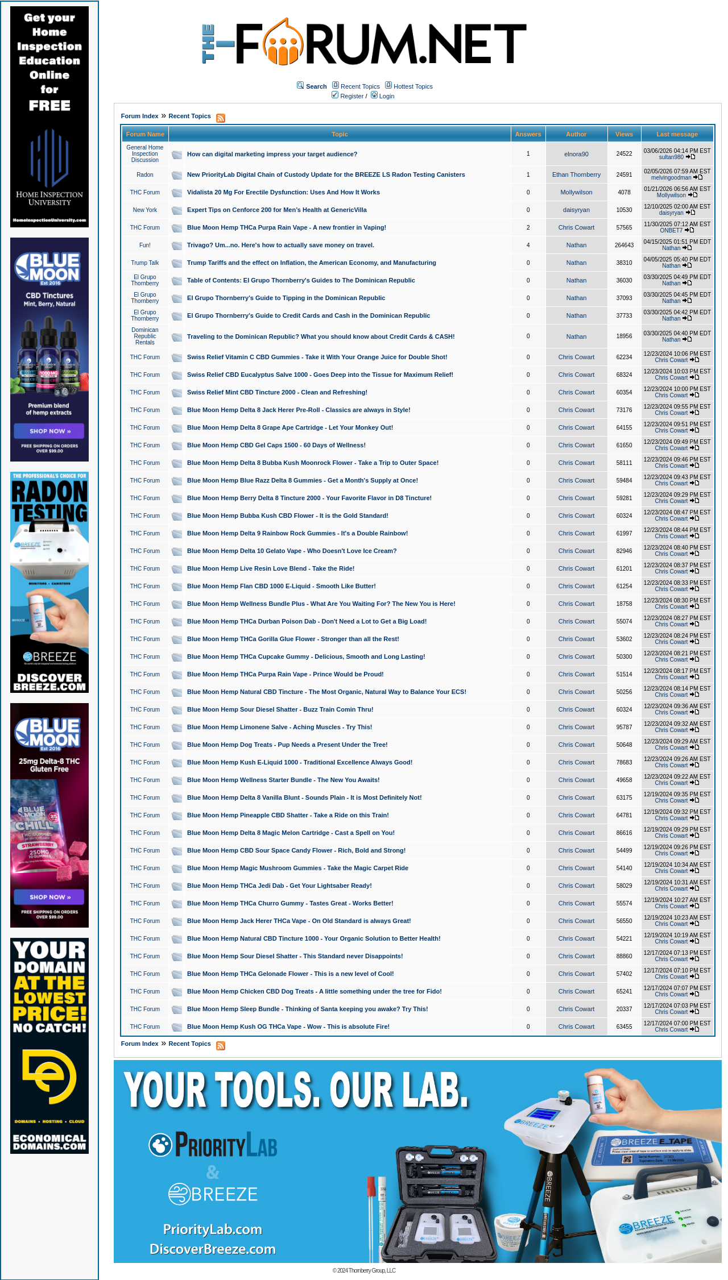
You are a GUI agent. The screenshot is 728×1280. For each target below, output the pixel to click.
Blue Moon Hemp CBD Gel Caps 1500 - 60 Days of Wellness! (276, 445)
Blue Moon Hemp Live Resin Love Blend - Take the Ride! (270, 568)
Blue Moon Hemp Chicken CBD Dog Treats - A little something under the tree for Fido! (314, 991)
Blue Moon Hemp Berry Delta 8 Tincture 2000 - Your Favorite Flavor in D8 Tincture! (309, 497)
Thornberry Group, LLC (372, 1270)
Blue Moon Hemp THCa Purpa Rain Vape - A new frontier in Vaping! (286, 227)
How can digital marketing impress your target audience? (272, 154)
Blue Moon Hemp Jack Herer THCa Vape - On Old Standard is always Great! (299, 920)
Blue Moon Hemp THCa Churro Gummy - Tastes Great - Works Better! (290, 903)
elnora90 (576, 154)
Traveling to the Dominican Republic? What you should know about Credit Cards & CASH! (321, 336)
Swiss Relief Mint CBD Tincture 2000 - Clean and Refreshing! (277, 392)
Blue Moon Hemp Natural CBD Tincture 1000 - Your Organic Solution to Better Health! (314, 938)
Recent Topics (360, 86)
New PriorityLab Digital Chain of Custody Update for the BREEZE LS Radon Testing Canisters (326, 174)
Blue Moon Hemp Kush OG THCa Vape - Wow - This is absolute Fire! (288, 1026)
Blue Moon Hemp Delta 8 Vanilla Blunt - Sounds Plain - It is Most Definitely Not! (304, 797)
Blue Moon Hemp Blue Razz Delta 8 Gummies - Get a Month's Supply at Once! (302, 480)
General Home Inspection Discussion (144, 153)
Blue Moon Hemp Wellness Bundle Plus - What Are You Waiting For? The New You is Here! (321, 603)
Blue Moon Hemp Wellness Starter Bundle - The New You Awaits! (283, 779)
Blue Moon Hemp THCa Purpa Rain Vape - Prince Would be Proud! (285, 674)
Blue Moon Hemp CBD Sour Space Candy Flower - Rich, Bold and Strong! (296, 850)
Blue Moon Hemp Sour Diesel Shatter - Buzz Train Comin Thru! (280, 709)
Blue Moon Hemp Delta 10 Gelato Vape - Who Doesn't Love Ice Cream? (292, 550)
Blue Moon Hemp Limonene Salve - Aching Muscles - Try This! (279, 727)
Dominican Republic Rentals (144, 336)
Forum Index (140, 116)
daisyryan (576, 209)
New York (145, 210)
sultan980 (671, 157)
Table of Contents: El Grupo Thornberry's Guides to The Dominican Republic (301, 280)
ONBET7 (671, 230)
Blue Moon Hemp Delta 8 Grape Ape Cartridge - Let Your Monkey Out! (290, 427)
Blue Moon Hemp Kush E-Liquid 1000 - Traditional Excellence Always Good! (299, 762)
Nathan (576, 245)
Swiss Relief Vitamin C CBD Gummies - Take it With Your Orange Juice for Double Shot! (317, 357)
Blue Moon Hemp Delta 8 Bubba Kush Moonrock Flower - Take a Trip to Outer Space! (313, 462)
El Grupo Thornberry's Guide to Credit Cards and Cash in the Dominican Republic (308, 315)
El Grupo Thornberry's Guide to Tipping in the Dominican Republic (286, 297)
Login (383, 96)
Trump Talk (145, 263)
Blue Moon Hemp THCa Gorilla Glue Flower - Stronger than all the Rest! (293, 638)
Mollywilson (576, 192)
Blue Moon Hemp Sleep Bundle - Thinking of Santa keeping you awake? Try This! (307, 1008)
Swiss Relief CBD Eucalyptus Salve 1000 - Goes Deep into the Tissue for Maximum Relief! (320, 374)
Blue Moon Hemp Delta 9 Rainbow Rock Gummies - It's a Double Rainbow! (297, 533)
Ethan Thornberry (576, 174)
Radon (144, 175)
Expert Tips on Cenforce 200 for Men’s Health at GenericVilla (277, 209)
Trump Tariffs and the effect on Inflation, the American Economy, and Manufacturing (311, 262)
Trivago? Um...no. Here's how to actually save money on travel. (280, 245)
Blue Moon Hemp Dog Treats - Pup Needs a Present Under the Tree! (287, 744)
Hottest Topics (413, 86)
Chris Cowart (577, 227)
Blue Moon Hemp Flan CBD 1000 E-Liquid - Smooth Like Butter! (281, 586)
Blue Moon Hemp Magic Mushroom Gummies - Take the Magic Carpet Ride (297, 868)
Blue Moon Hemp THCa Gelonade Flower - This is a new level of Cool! (290, 973)
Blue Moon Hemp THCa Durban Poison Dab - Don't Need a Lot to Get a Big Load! (307, 621)
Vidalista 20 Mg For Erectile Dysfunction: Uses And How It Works (283, 192)
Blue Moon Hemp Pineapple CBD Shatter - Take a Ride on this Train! (288, 815)
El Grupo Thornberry (145, 280)
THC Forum (145, 192)
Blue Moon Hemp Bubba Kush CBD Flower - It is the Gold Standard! (287, 515)
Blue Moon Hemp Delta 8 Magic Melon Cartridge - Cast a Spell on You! (291, 832)
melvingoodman (671, 177)
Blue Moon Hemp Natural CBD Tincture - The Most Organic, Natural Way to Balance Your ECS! (326, 691)
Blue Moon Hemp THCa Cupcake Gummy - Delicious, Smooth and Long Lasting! (306, 656)
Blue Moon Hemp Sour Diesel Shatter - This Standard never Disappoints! (295, 956)
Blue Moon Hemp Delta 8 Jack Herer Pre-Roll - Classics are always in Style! (299, 409)
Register (347, 96)
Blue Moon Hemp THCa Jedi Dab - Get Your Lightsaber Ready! (279, 885)
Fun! (145, 245)
